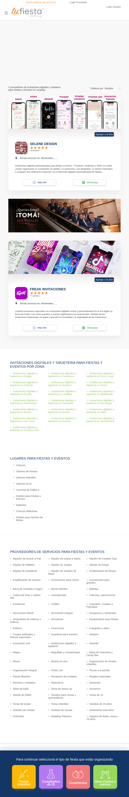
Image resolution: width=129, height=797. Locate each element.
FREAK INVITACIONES (48, 289)
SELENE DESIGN (43, 144)
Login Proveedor (78, 2)
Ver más (63, 65)
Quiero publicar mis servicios (41, 2)
